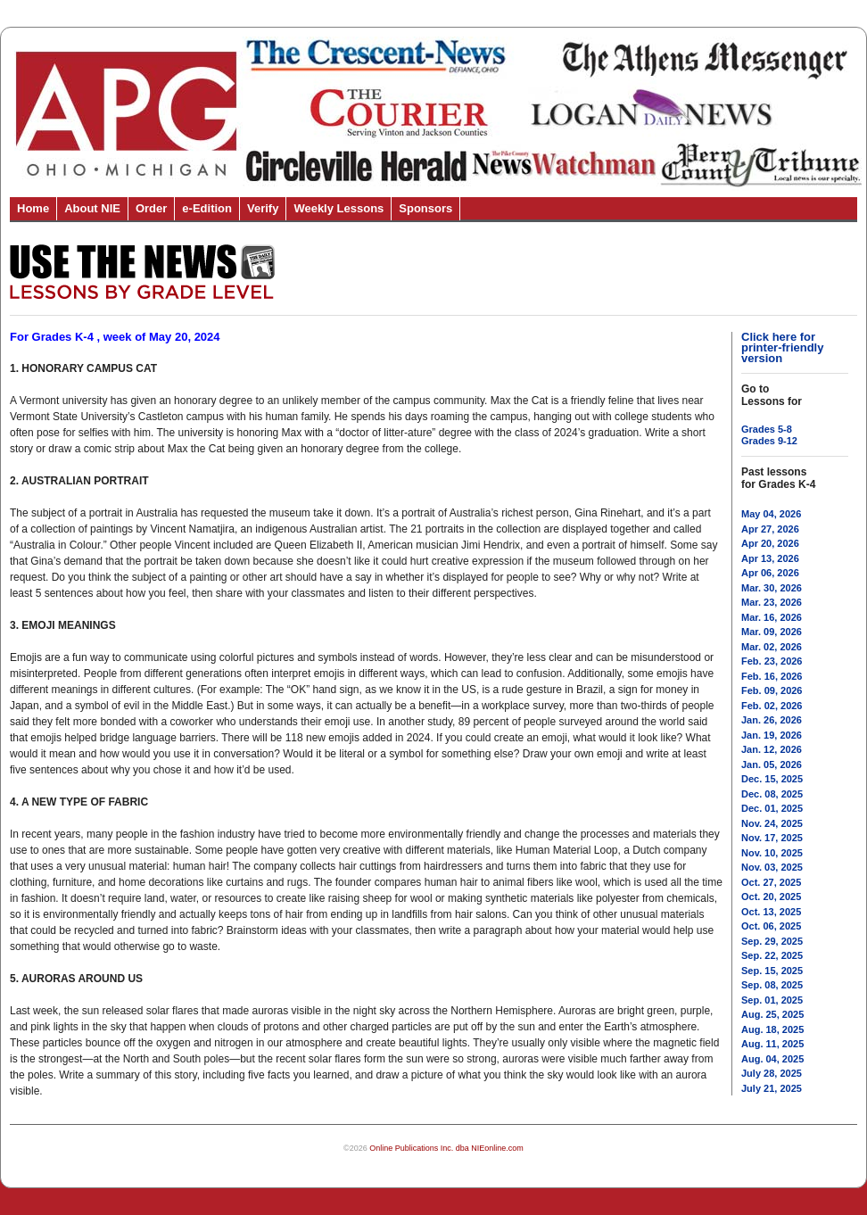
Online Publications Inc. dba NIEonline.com (446, 1148)
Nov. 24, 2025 (772, 823)
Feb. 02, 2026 (772, 705)
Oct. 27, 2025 (771, 882)
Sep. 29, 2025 (772, 941)
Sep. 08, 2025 (772, 984)
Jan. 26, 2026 (771, 720)
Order (151, 208)
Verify (262, 208)
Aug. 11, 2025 (772, 1043)
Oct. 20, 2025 (771, 896)
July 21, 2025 (771, 1088)
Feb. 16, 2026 (772, 676)
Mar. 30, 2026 (771, 588)
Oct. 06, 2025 (771, 926)
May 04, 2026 (771, 513)
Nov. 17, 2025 (772, 837)
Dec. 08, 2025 (772, 794)
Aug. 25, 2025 (772, 1014)
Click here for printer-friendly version (782, 347)
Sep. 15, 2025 (772, 970)
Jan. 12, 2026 (771, 749)
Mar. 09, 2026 (771, 631)
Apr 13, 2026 (770, 558)
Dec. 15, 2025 (772, 778)
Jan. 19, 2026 (771, 735)
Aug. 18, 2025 (772, 1029)
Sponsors (425, 208)
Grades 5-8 (766, 429)
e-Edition (207, 208)
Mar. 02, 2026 (771, 646)
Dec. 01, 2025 (772, 808)
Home (33, 208)
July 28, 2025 (771, 1073)
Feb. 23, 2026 (772, 661)
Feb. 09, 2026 (772, 690)
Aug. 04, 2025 (772, 1059)
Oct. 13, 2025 (771, 911)
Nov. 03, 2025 (772, 867)
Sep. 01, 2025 (772, 1000)
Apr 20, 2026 (770, 543)
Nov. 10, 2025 (772, 852)
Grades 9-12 (769, 440)
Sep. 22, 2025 (772, 955)
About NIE (92, 208)
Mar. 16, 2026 (771, 617)
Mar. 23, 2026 (771, 602)
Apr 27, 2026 (770, 529)
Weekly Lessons (338, 208)
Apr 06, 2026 (770, 572)
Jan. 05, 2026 (771, 764)
